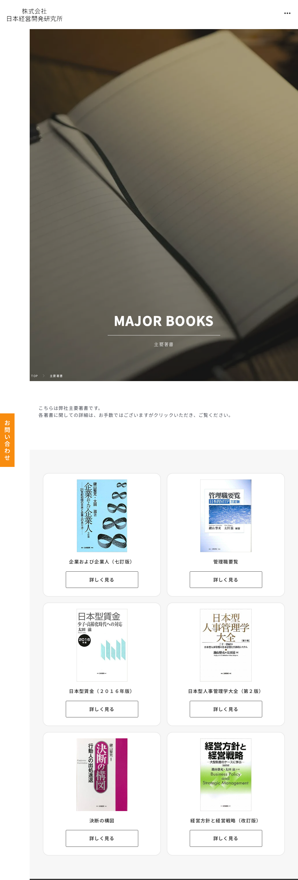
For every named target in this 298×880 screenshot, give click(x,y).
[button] (287, 13)
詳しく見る (113, 579)
